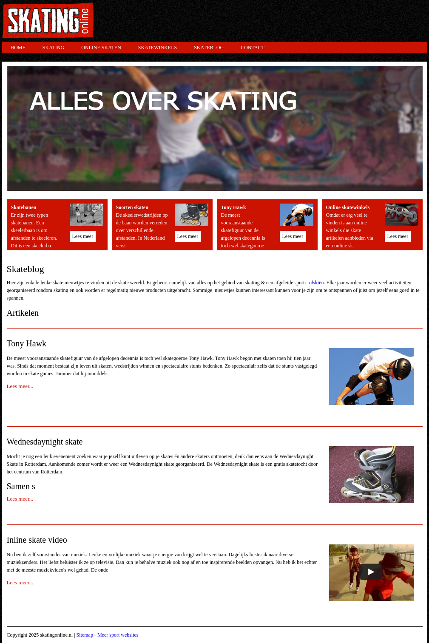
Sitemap (85, 635)
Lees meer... (20, 386)
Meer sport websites (118, 635)
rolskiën (315, 283)
